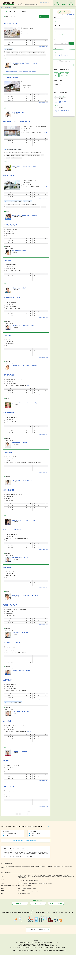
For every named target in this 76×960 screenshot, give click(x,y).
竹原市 (46, 866)
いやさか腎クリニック (10, 23)
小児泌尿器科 (45, 883)
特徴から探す (59, 52)
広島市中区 (7, 866)
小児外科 (22, 883)
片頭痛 (56, 111)
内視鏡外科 (20, 880)
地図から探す (45, 16)
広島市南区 (15, 866)
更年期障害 (57, 110)
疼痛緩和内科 (68, 876)
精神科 (19, 888)
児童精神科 (34, 888)
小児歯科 (24, 893)
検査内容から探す (60, 96)
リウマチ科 (20, 891)
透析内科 (53, 876)
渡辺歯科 (6, 761)
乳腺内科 (19, 877)
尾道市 (51, 866)
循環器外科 (50, 879)
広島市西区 (19, 866)
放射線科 (32, 891)
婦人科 (24, 881)
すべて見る (46, 132)
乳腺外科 (53, 879)
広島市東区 (11, 866)
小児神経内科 (40, 883)
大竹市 (64, 866)
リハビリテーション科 (26, 891)
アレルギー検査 (58, 101)
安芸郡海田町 (19, 867)
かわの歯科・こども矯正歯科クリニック (17, 122)
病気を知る (38, 903)
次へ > (35, 814)
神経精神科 (26, 888)
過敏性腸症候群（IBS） (63, 109)
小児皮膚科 (35, 883)
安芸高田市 (7, 867)
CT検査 (61, 100)
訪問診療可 (64, 57)
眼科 (26, 885)
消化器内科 (22, 875)
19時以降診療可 (58, 57)
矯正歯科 (21, 893)
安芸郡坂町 (29, 867)
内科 (19, 875)
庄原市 (62, 866)
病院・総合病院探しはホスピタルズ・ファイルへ (45, 3)
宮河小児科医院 (8, 413)
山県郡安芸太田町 (35, 867)
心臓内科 (58, 875)
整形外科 (21, 879)
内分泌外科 (36, 880)
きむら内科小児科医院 (10, 77)
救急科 (37, 891)
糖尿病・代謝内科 (44, 876)
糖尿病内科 (55, 875)
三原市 (49, 866)
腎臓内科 (42, 875)
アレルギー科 (23, 885)
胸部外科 (68, 879)
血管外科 (32, 880)
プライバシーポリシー (29, 958)
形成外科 (24, 879)
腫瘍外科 (65, 879)
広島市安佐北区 (30, 866)
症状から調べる (20, 903)
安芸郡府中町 (14, 867)
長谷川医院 (7, 567)
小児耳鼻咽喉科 (30, 883)
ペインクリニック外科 (26, 880)
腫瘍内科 (65, 875)
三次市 (59, 866)
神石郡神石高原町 (58, 867)
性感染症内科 (27, 886)
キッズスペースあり (65, 55)
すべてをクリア (70, 14)
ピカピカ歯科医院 (9, 375)
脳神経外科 (46, 879)
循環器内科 (39, 875)
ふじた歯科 (7, 721)
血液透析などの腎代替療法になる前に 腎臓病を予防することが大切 (21, 71)
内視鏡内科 (20, 876)
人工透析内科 (50, 875)
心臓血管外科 (57, 879)
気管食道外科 (36, 879)
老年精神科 (30, 888)
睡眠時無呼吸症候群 (67, 110)
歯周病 (61, 110)
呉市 (44, 866)
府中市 (56, 866)
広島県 (5, 7)
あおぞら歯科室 (8, 490)
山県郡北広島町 (41, 867)
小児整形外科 (50, 883)
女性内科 (56, 876)
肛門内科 (19, 886)
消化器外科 (29, 879)
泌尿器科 (36, 886)
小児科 (19, 883)
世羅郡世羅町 (52, 867)
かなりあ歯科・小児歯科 (11, 642)
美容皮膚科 (23, 890)
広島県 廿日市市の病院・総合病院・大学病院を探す (24, 840)
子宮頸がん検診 (58, 102)
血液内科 (62, 875)
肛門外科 (23, 886)
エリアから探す (59, 32)
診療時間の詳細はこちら (43, 46)
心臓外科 (62, 879)
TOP (2, 7)
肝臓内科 (72, 876)
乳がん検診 (64, 101)
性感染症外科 (32, 886)
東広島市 (67, 866)
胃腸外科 (32, 879)
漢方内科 (23, 876)
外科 (19, 879)
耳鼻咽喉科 (29, 885)
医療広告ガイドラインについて (41, 958)
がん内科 (49, 876)
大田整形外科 (7, 680)
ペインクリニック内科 (30, 876)
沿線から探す (59, 34)
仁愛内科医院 (7, 452)
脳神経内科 (60, 876)
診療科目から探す (60, 21)
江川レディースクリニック (12, 530)
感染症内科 (69, 875)
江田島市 (10, 867)
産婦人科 (19, 881)
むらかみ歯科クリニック (11, 298)
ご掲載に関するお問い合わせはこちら (38, 929)
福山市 (54, 866)
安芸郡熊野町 (24, 867)
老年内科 (64, 876)
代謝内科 (39, 876)
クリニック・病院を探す (56, 903)
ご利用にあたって (20, 958)
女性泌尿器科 (40, 886)
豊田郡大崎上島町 (47, 867)
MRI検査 (65, 100)
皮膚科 (19, 885)
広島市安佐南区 (24, 866)
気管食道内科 (30, 875)
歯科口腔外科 (29, 893)
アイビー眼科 (7, 335)
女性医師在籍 (57, 55)
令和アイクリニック (10, 225)
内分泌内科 (36, 876)
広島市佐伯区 (40, 866)
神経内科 (46, 875)
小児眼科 (25, 883)
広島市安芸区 (35, 866)
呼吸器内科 (34, 875)
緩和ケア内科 (23, 877)
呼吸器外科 (41, 879)
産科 (22, 881)
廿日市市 (9, 7)
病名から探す (59, 105)
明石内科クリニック (10, 605)
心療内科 (22, 888)
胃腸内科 (25, 875)
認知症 (56, 109)
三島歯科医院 (7, 260)
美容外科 (19, 890)
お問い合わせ (51, 958)
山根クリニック (8, 176)
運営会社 (57, 958)
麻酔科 (35, 891)
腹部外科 (72, 879)
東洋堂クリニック (9, 786)
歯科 (19, 893)
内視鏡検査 (57, 100)
